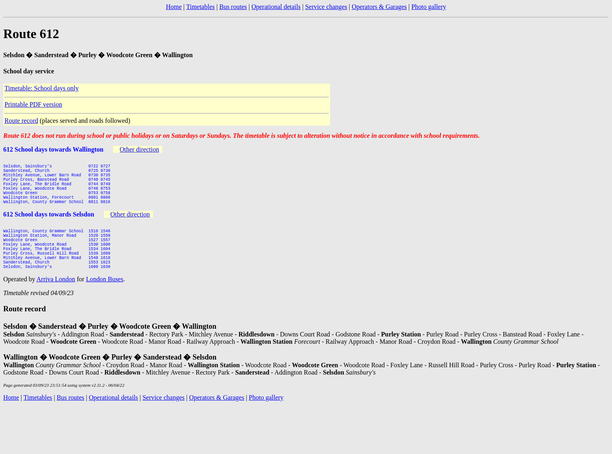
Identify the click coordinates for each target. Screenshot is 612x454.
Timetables (200, 6)
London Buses (104, 303)
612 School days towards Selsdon (48, 226)
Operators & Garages (379, 6)
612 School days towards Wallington (53, 149)
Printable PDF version (33, 104)
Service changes (326, 6)
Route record (21, 120)
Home (174, 6)
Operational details (276, 6)
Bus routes (233, 6)
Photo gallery (428, 6)
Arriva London (56, 303)
